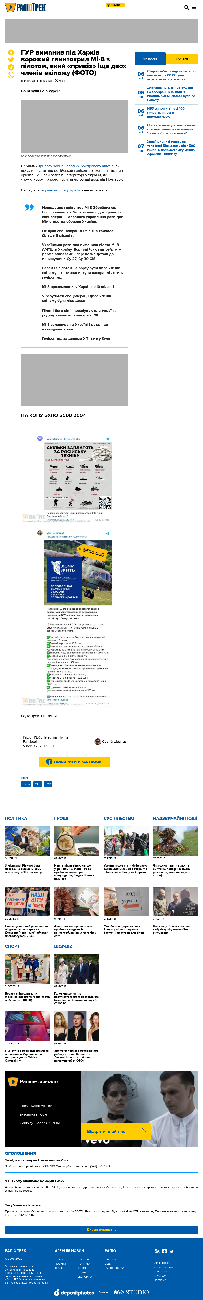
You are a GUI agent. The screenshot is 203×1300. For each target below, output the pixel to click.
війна (26, 784)
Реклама (160, 1280)
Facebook (30, 742)
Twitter (64, 737)
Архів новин (162, 1262)
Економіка (85, 1276)
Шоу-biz (63, 946)
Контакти (160, 1271)
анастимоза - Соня (34, 1114)
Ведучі (109, 1263)
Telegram (50, 737)
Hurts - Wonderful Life (36, 1106)
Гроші (61, 818)
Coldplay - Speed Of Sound (40, 1123)
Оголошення (20, 1153)
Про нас (160, 1276)
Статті (59, 1268)
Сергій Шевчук (114, 742)
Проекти (110, 1259)
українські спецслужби (61, 190)
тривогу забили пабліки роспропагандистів (76, 166)
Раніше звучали (115, 1268)
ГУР (48, 784)
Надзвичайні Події (175, 818)
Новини (60, 1263)
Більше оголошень (101, 1230)
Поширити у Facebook (78, 762)
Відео (59, 1259)
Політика (16, 818)
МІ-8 (37, 784)
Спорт (12, 946)
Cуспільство (119, 818)
